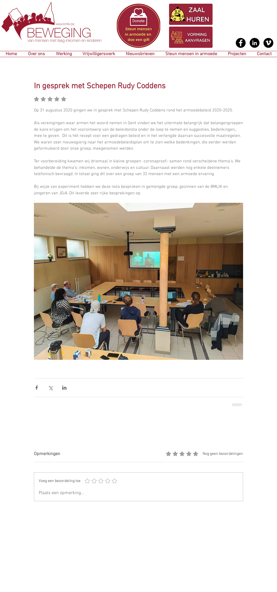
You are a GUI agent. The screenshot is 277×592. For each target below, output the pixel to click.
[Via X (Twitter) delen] (50, 387)
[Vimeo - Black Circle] (268, 43)
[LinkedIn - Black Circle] (254, 43)
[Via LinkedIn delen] (64, 387)
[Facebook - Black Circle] (241, 43)
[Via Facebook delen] (36, 387)
